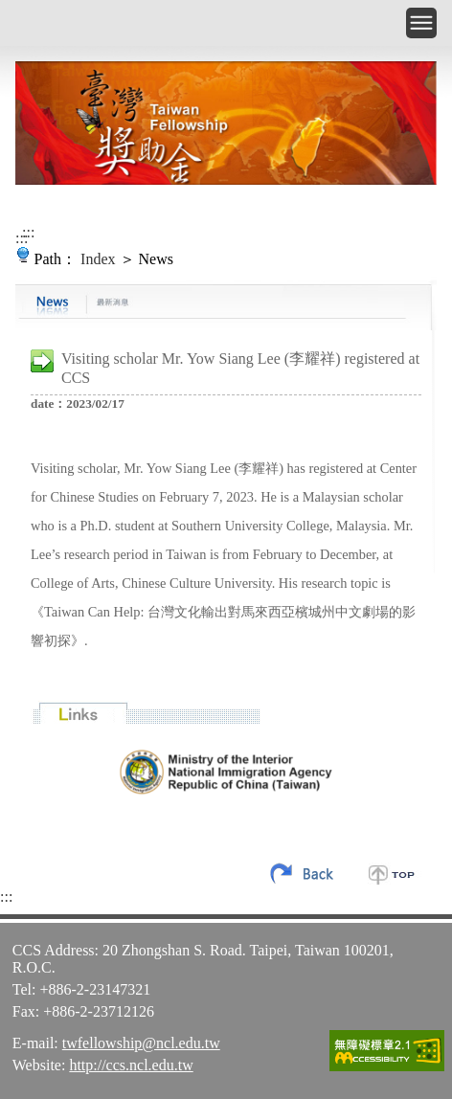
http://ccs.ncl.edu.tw (130, 1065)
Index (97, 259)
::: (28, 232)
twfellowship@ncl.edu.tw (141, 1043)
